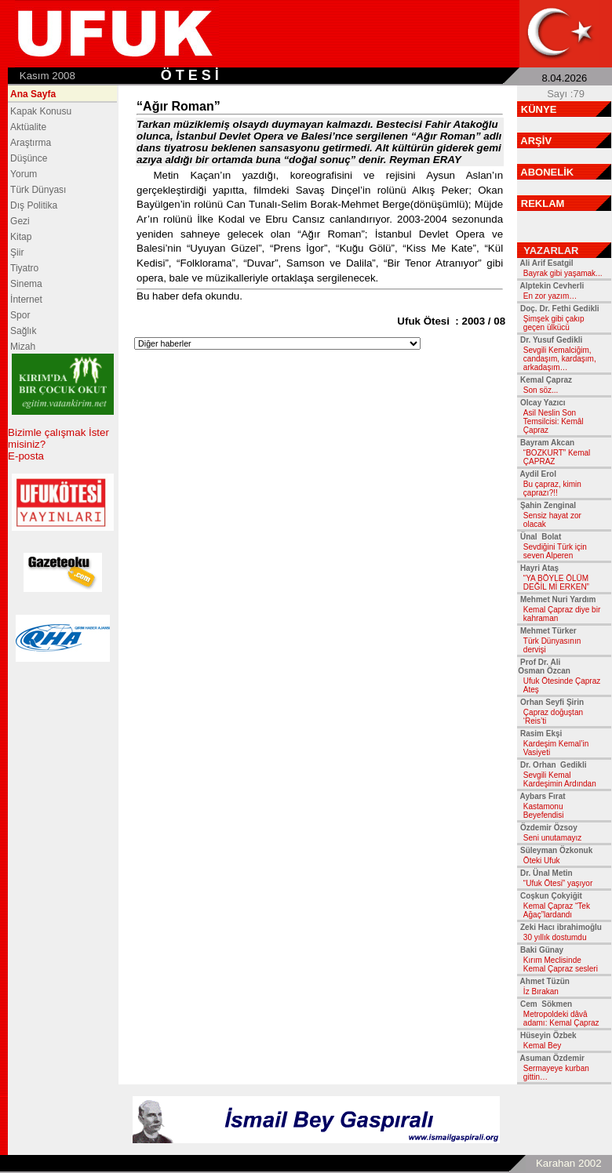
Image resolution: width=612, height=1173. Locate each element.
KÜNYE (539, 109)
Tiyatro (24, 268)
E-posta (26, 456)
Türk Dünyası (38, 189)
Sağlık (23, 330)
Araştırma (30, 142)
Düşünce (28, 158)
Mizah (22, 346)
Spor (20, 315)
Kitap (20, 236)
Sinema (26, 283)
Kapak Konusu (40, 111)
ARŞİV (536, 141)
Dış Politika (33, 205)
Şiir (17, 252)
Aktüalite (28, 127)
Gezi (20, 221)
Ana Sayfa (33, 94)
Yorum (23, 174)
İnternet (26, 299)
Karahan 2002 (569, 1163)
